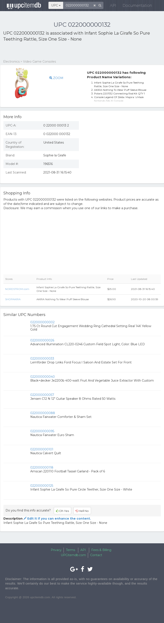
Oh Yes (62, 511)
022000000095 (42, 431)
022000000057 (42, 395)
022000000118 (41, 467)
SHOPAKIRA (13, 299)
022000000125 (41, 486)
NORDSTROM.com (17, 289)
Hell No (82, 511)
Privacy (56, 550)
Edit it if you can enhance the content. (57, 518)
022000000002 (42, 322)
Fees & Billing (101, 550)
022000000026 (42, 340)
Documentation (134, 6)
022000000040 (42, 377)
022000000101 (41, 449)
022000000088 (42, 413)
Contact (96, 555)
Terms (70, 550)
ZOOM (56, 78)
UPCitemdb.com (73, 555)
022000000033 (42, 358)
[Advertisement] (53, 50)
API (110, 6)
